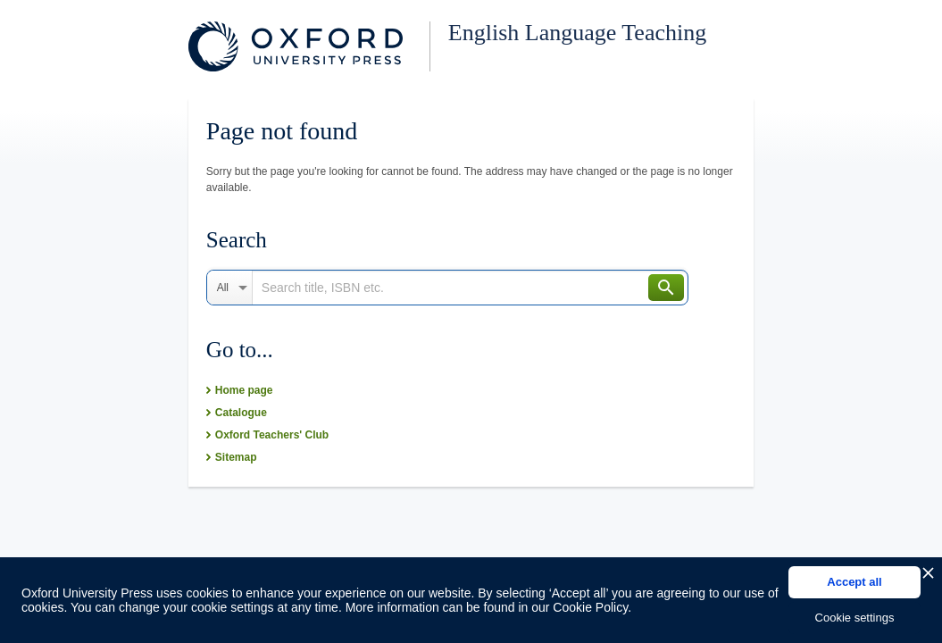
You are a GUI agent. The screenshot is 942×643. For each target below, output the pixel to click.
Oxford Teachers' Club (272, 435)
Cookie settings (855, 617)
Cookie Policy (590, 607)
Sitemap (236, 457)
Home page (244, 390)
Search (666, 287)
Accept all (854, 582)
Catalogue (241, 412)
